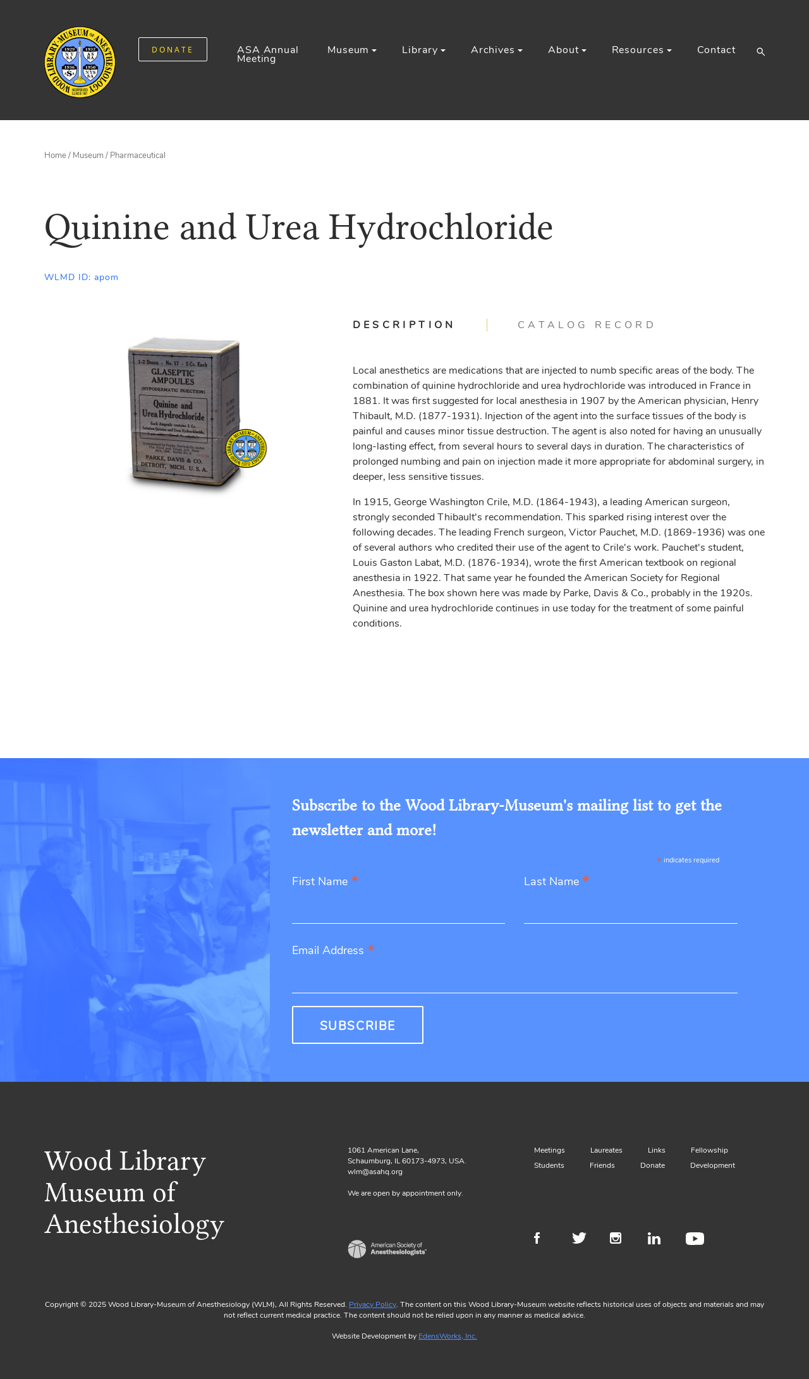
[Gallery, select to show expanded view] (184, 412)
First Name (325, 882)
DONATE (173, 49)
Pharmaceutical (138, 155)
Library (419, 50)
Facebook (545, 1239)
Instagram (621, 1239)
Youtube (697, 1239)
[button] (761, 51)
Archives (493, 50)
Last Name (557, 882)
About (563, 50)
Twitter (583, 1239)
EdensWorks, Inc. (447, 1336)
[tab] (420, 325)
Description (404, 325)
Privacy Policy (372, 1304)
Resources (638, 50)
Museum (348, 50)
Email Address (333, 951)
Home (55, 155)
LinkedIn (659, 1239)
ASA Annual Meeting (268, 54)
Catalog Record (587, 325)
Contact (716, 50)
